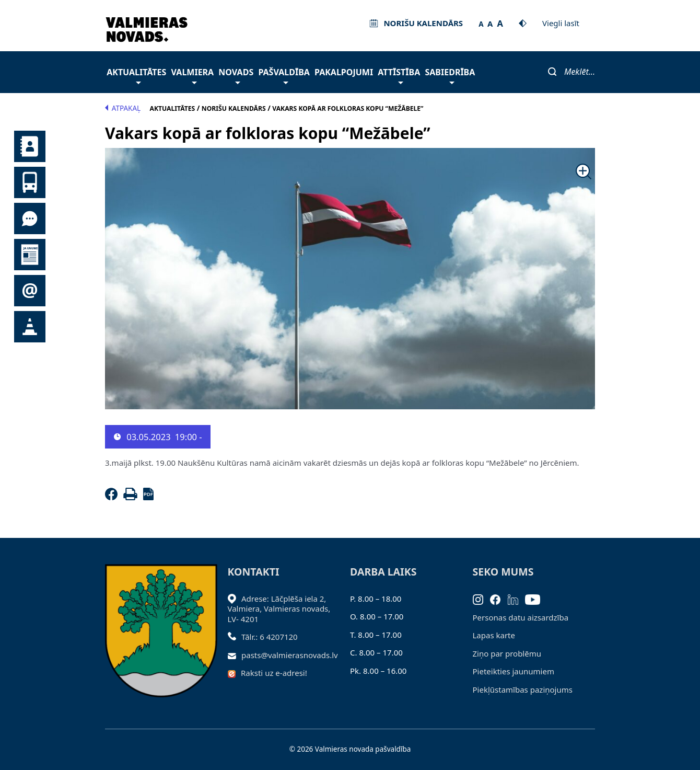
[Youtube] (536, 598)
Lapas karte (494, 635)
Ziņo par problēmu (507, 653)
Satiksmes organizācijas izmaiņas (29, 326)
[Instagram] (482, 598)
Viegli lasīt (560, 23)
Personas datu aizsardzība (521, 617)
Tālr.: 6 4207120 (269, 636)
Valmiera (192, 75)
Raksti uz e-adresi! (274, 673)
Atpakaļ (123, 108)
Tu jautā (29, 218)
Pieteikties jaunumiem (29, 290)
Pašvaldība (283, 75)
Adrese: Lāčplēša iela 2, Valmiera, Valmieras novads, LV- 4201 (279, 608)
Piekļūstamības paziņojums (523, 689)
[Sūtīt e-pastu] (235, 655)
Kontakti (29, 146)
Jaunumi (29, 254)
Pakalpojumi (343, 72)
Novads (235, 75)
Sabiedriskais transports (29, 182)
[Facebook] (113, 497)
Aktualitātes (136, 75)
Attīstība (399, 75)
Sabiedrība (450, 75)
